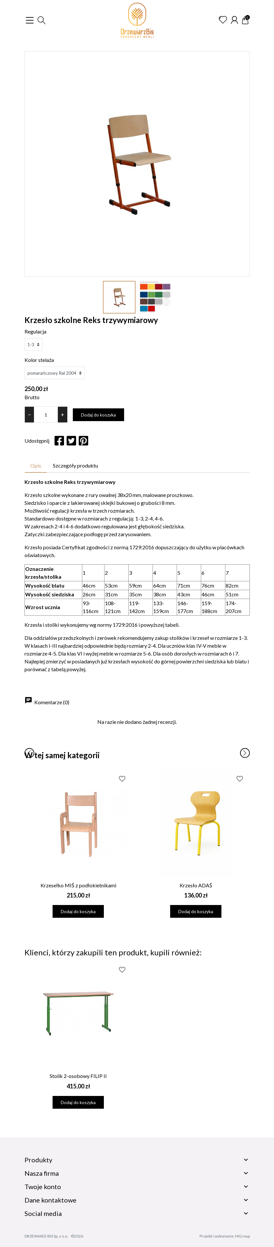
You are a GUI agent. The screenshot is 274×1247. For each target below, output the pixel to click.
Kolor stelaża (39, 360)
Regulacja (35, 331)
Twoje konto (42, 1186)
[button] (41, 20)
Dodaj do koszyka (98, 415)
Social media (43, 1213)
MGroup (242, 1236)
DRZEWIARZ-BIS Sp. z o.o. (46, 1236)
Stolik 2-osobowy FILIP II (78, 1076)
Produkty (38, 1160)
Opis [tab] (35, 465)
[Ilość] (46, 414)
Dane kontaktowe (50, 1200)
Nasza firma (41, 1173)
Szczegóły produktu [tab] (75, 465)
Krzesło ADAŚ (196, 885)
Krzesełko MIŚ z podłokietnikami (78, 885)
